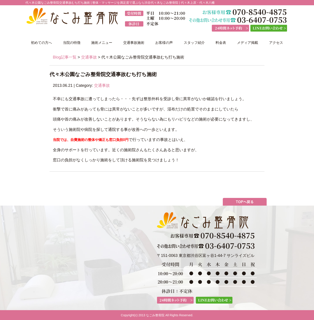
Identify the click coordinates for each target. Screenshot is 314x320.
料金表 (221, 42)
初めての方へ (41, 42)
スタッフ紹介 (194, 42)
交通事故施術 (133, 42)
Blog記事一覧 (65, 57)
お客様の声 (164, 42)
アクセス (276, 42)
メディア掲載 (247, 42)
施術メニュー (101, 42)
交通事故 (89, 57)
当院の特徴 (71, 42)
